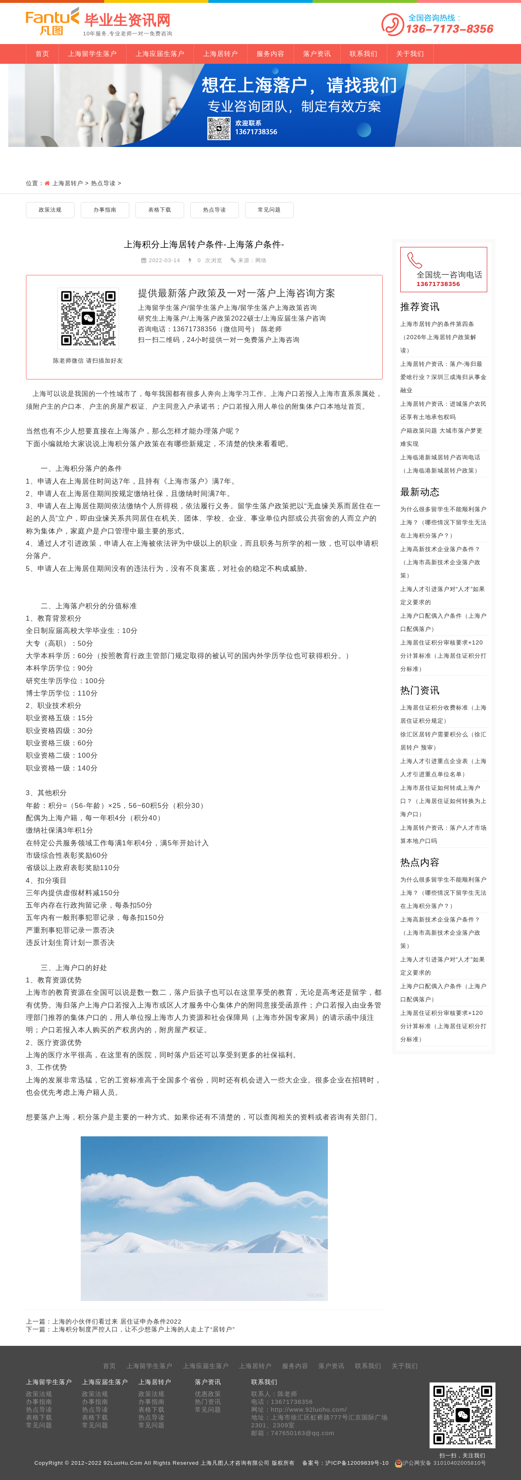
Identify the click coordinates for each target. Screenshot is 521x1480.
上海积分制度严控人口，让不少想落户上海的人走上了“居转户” (143, 1329)
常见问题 (269, 210)
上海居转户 (220, 53)
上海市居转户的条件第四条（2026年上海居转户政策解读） (438, 337)
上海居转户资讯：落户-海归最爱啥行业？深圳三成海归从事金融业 (443, 377)
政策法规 (50, 210)
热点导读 (103, 183)
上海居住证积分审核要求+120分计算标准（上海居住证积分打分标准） (443, 655)
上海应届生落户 (160, 53)
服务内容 (271, 53)
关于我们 (410, 53)
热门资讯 (208, 1402)
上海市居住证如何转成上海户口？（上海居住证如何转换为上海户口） (443, 800)
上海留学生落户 (92, 53)
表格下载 (159, 210)
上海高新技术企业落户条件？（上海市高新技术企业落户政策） (440, 562)
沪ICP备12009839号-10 (357, 1463)
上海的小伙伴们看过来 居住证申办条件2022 (117, 1321)
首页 (42, 53)
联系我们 (364, 53)
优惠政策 (208, 1394)
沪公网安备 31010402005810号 (444, 1463)
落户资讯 (317, 53)
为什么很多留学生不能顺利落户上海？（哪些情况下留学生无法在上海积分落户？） (443, 522)
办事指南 (105, 210)
